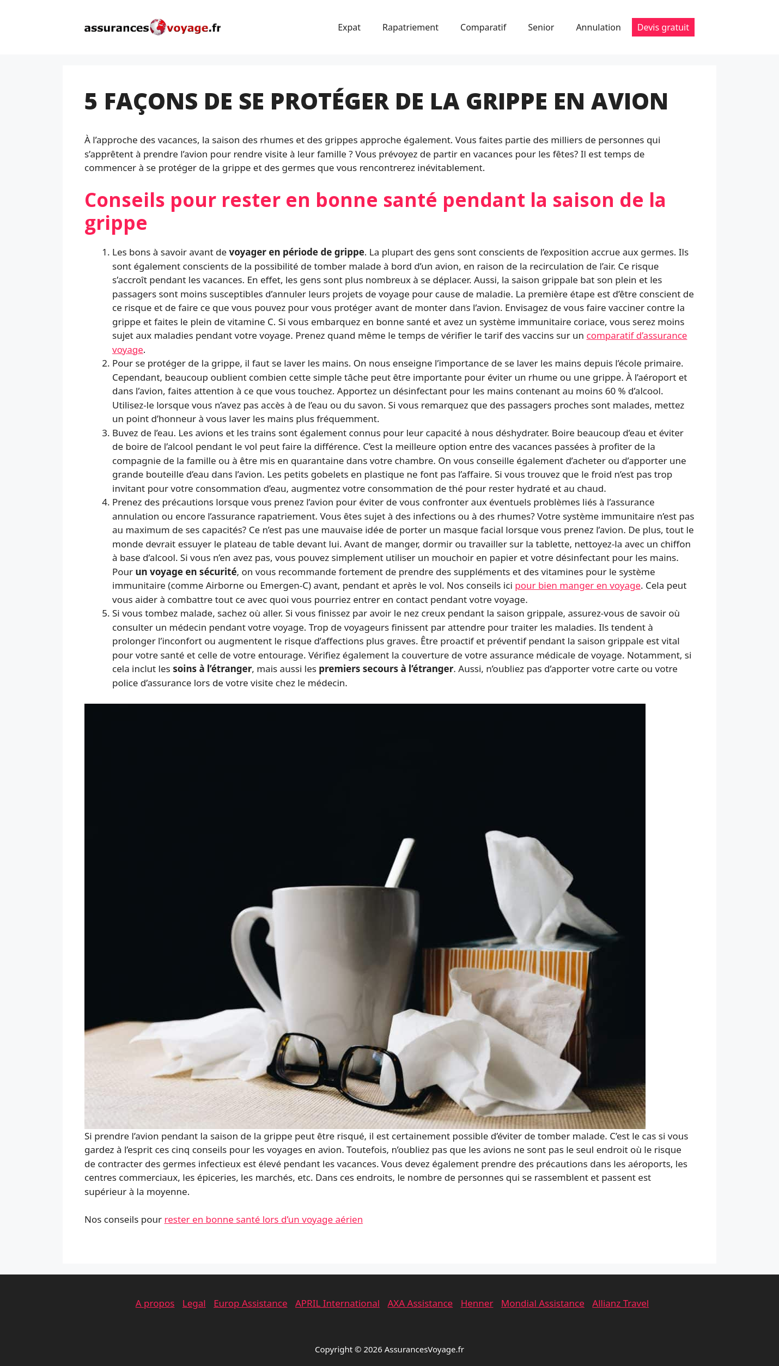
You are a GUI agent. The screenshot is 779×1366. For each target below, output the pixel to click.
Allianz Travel (620, 1303)
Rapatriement (410, 27)
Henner (477, 1303)
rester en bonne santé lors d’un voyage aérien (263, 1219)
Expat (349, 27)
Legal (194, 1303)
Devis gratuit (663, 27)
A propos (155, 1303)
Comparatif (483, 27)
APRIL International (337, 1303)
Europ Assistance (250, 1303)
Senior (541, 27)
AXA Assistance (420, 1303)
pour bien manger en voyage (578, 585)
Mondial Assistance (543, 1303)
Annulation (598, 27)
